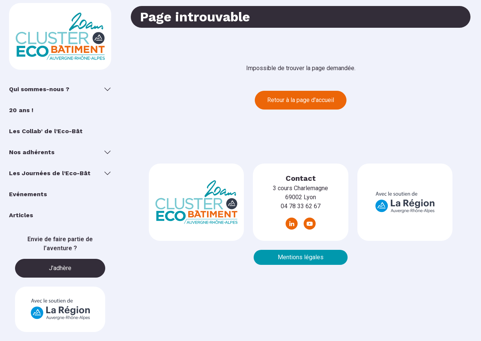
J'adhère (60, 268)
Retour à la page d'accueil (300, 100)
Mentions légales (301, 257)
